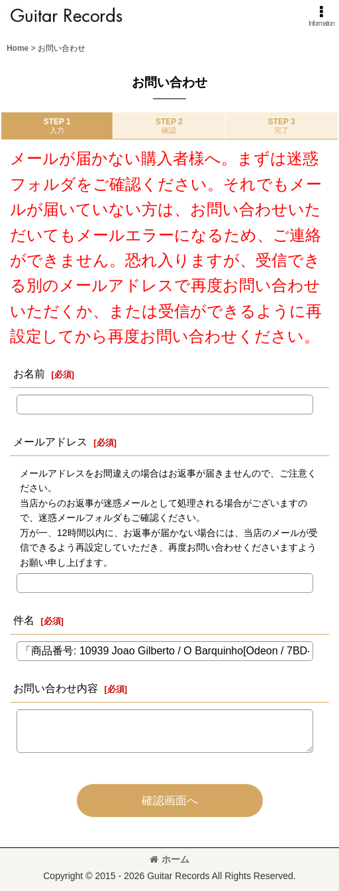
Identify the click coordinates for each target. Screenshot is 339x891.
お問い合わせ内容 (55, 688)
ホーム (169, 859)
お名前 (29, 373)
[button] (321, 16)
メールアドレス (50, 441)
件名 (23, 620)
